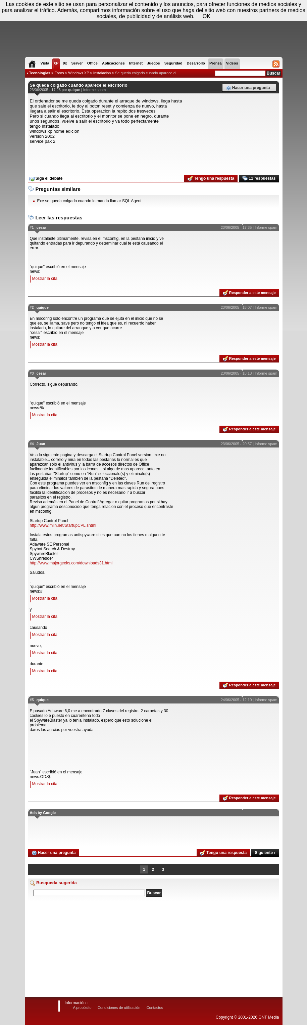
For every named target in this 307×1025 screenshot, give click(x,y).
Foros (59, 73)
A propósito (82, 1008)
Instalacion (102, 73)
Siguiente (265, 852)
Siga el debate (46, 178)
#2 (32, 307)
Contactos (154, 1008)
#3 (32, 373)
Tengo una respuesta (211, 178)
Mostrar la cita (44, 278)
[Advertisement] (154, 157)
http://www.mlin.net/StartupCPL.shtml (63, 525)
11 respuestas (258, 178)
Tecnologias (39, 73)
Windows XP (78, 73)
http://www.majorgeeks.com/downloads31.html (71, 563)
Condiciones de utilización (119, 1008)
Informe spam (94, 90)
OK (206, 16)
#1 (32, 227)
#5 (32, 700)
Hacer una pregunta (248, 88)
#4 (32, 444)
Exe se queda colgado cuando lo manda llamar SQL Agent (89, 201)
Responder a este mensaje (249, 293)
